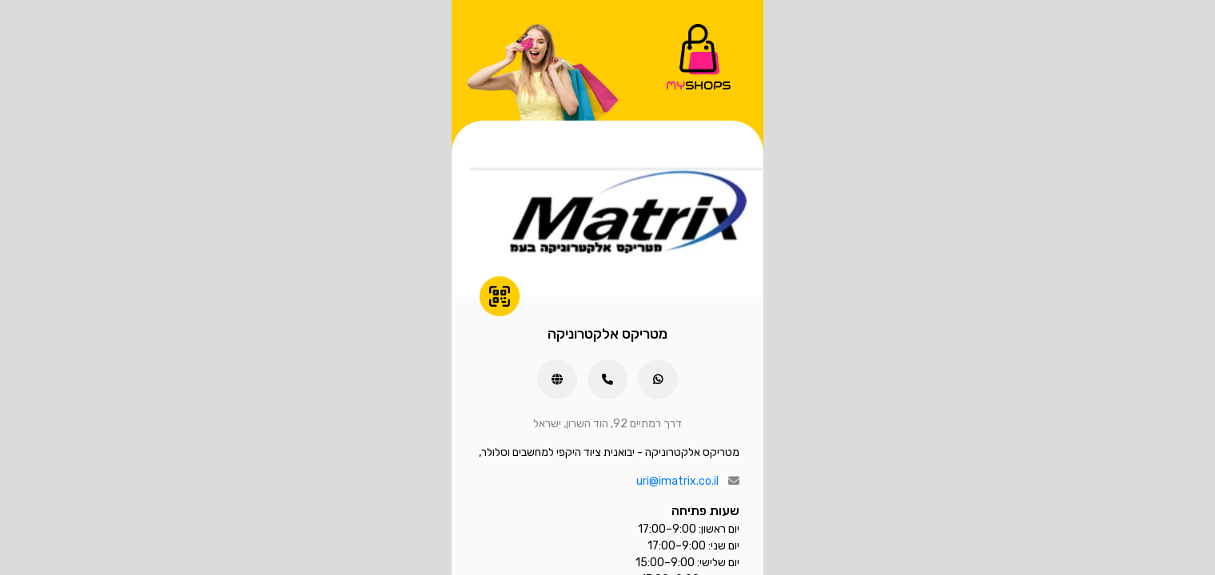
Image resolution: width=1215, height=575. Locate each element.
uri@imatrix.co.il (677, 481)
